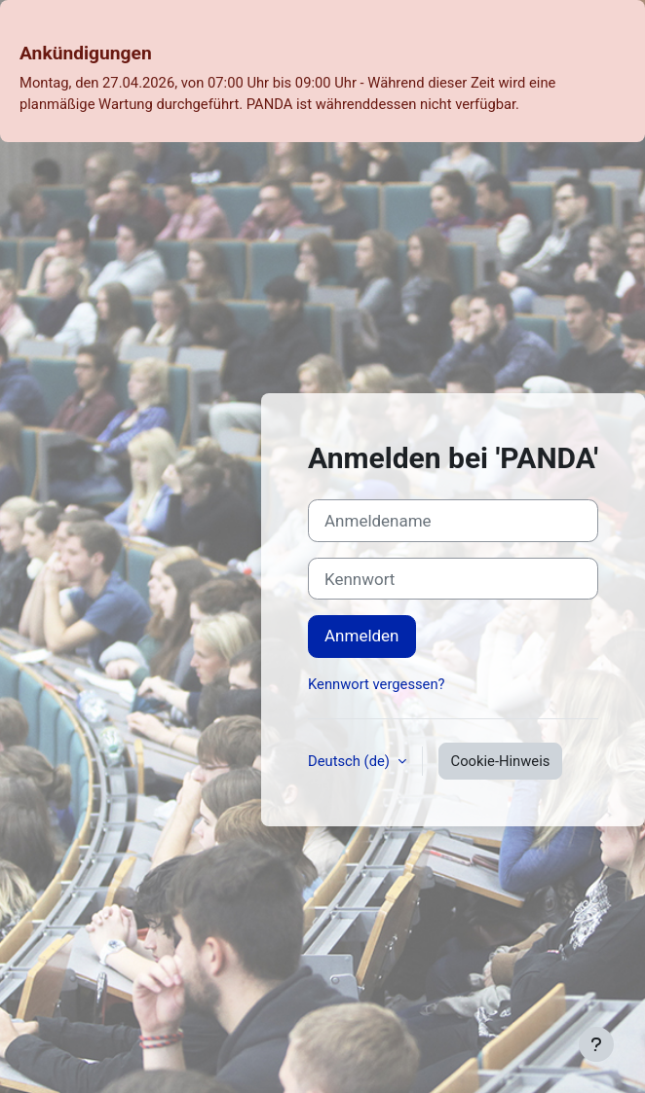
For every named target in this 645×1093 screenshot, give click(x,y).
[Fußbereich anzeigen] (596, 1044)
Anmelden (361, 635)
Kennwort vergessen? (376, 684)
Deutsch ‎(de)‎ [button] (351, 761)
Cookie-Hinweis (500, 761)
